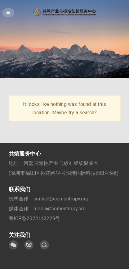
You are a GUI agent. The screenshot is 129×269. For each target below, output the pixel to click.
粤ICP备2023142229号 (34, 218)
